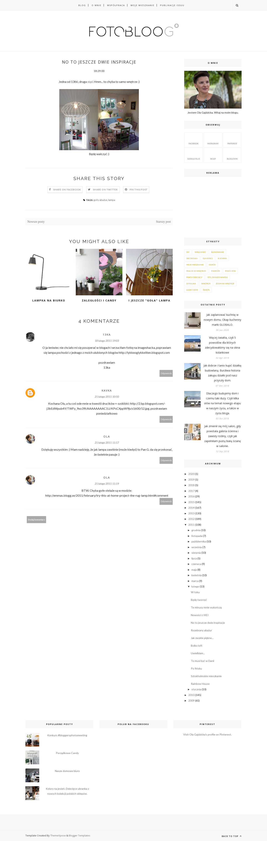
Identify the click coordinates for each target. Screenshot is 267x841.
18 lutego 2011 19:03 (107, 340)
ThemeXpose (58, 835)
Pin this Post (139, 189)
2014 (191, 507)
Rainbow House (200, 683)
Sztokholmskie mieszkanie (206, 676)
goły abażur (100, 199)
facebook (194, 140)
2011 (191, 524)
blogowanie (217, 252)
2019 (191, 479)
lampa (111, 199)
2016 (191, 496)
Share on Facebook (67, 189)
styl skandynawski (218, 277)
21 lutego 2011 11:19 (107, 483)
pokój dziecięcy (194, 277)
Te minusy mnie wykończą (206, 607)
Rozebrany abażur (201, 630)
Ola (106, 436)
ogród (212, 264)
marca (195, 580)
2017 (191, 490)
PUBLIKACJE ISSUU (172, 5)
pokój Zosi (230, 271)
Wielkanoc (200, 252)
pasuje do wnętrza (196, 271)
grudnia (195, 530)
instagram (212, 140)
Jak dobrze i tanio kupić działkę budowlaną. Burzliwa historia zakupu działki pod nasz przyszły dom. (222, 373)
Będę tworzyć (199, 599)
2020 (191, 473)
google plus (193, 155)
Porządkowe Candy (67, 753)
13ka (107, 334)
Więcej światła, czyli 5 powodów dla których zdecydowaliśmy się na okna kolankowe (222, 345)
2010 (191, 695)
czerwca (196, 564)
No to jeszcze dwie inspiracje (208, 622)
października (198, 541)
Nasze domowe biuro (67, 771)
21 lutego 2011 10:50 (107, 396)
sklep (213, 155)
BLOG (82, 5)
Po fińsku (196, 668)
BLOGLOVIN (232, 155)
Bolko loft (196, 645)
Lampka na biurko (48, 300)
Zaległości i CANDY (99, 300)
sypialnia (191, 283)
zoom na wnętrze (225, 283)
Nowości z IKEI (200, 615)
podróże (215, 271)
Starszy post (163, 221)
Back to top (232, 836)
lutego (195, 586)
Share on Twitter (105, 189)
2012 (191, 518)
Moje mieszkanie (142, 5)
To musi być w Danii (202, 660)
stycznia (196, 689)
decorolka (192, 258)
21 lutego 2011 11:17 (107, 442)
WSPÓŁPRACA (116, 5)
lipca (194, 558)
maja (194, 569)
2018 (191, 485)
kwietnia (196, 575)
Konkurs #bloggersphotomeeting (67, 735)
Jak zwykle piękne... (202, 638)
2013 (191, 513)
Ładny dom (192, 290)
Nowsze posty (36, 221)
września (196, 547)
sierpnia (196, 552)
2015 (191, 502)
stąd (90, 81)
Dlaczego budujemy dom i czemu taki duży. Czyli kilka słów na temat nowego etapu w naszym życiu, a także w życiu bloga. (222, 403)
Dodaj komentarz (36, 519)
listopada (196, 535)
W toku (195, 592)
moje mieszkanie (195, 264)
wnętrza (206, 283)
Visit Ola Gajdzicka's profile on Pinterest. (207, 734)
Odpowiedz (166, 373)
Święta (206, 290)
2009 (191, 700)
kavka (107, 390)
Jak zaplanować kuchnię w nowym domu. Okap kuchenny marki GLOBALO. (222, 319)
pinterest (232, 140)
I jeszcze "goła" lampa (149, 300)
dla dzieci (208, 258)
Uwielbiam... (198, 653)
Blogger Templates (79, 835)
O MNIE (96, 5)
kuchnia (222, 258)
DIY (188, 252)
